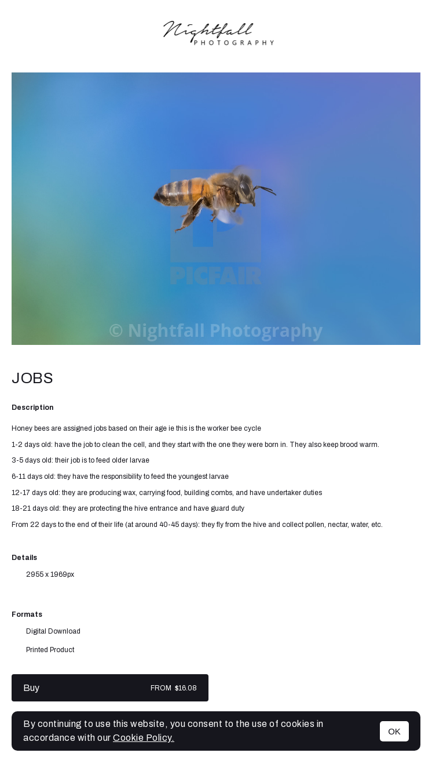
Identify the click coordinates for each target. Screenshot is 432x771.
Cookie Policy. (143, 738)
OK (394, 731)
